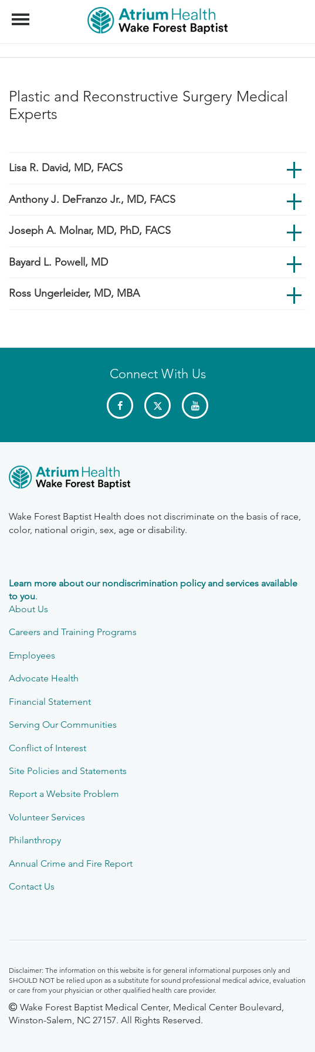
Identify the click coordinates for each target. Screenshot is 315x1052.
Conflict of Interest (47, 748)
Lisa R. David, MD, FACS (66, 167)
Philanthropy (35, 840)
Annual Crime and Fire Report (71, 863)
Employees (32, 655)
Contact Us (32, 886)
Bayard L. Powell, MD (58, 262)
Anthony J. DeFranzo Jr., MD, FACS (92, 199)
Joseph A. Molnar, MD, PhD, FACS (90, 230)
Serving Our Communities (63, 724)
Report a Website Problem (64, 793)
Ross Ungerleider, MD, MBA (74, 293)
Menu (22, 13)
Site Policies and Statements (68, 770)
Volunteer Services (47, 817)
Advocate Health (44, 678)
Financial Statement (50, 701)
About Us (28, 609)
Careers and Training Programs (73, 631)
